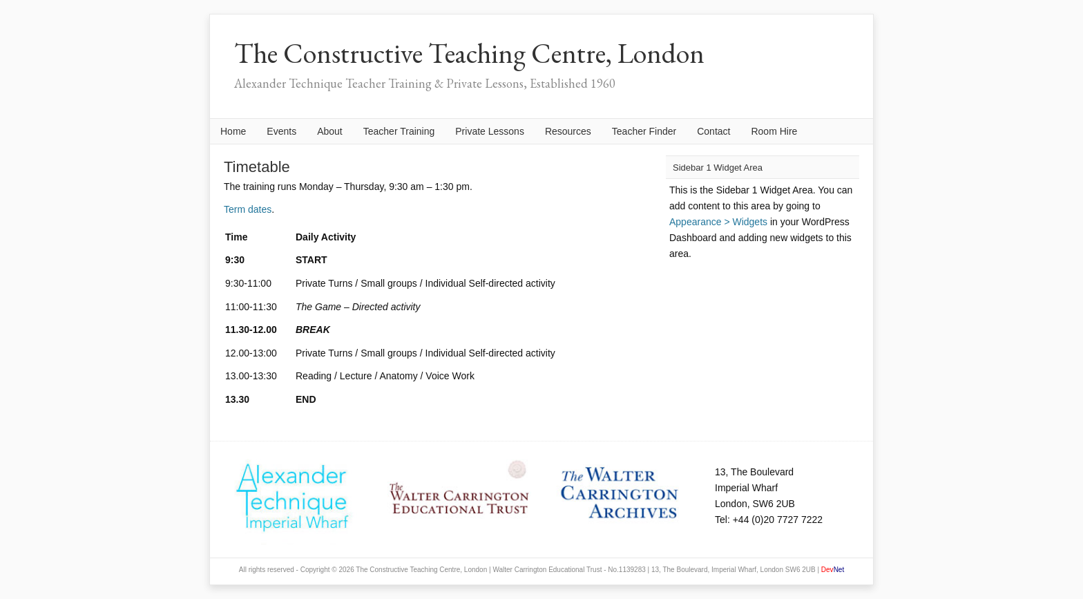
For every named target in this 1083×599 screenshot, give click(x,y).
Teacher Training (399, 131)
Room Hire (774, 131)
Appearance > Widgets (718, 221)
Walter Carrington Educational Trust (547, 569)
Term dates (247, 209)
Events (281, 131)
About (330, 131)
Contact (713, 131)
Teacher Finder (644, 131)
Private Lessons (489, 131)
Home (233, 131)
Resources (568, 131)
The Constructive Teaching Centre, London (469, 53)
